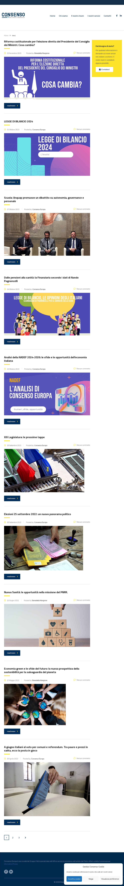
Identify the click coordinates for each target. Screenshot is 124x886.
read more (12, 822)
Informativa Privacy (11, 864)
